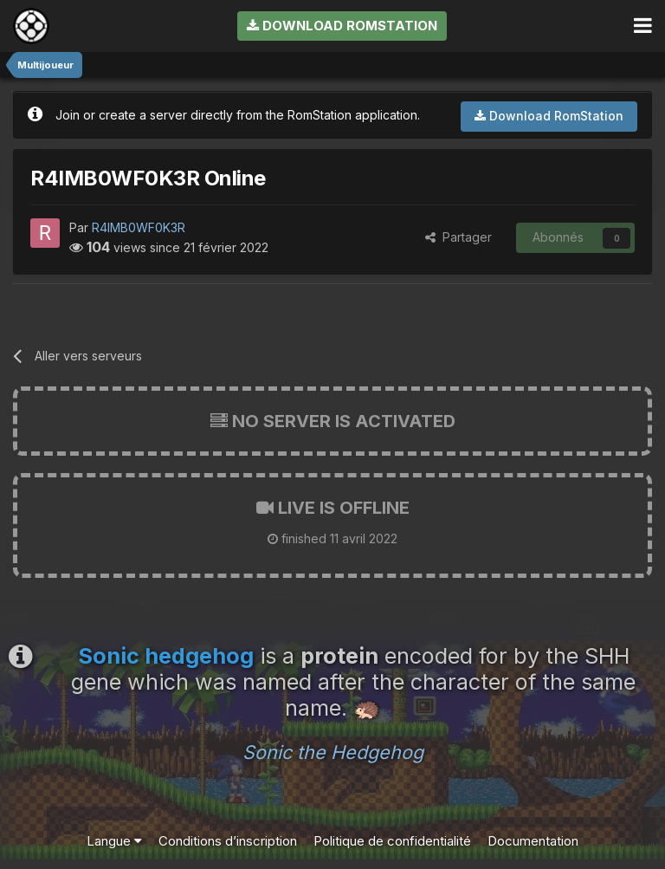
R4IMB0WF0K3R (138, 227)
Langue (114, 841)
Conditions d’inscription (227, 841)
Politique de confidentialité (392, 841)
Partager (458, 237)
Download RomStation (342, 25)
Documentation (532, 841)
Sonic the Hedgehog (332, 752)
